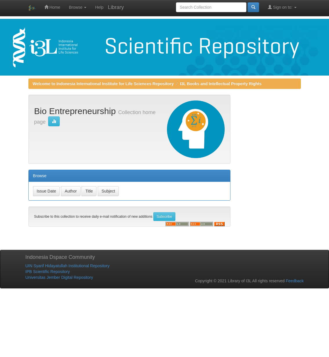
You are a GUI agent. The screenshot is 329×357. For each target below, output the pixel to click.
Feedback (294, 281)
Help (99, 7)
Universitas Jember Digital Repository (59, 277)
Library (116, 7)
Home (52, 7)
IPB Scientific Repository (48, 271)
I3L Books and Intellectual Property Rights (220, 83)
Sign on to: (282, 7)
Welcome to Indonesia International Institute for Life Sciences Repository (103, 83)
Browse (78, 7)
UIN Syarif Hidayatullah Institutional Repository (68, 265)
